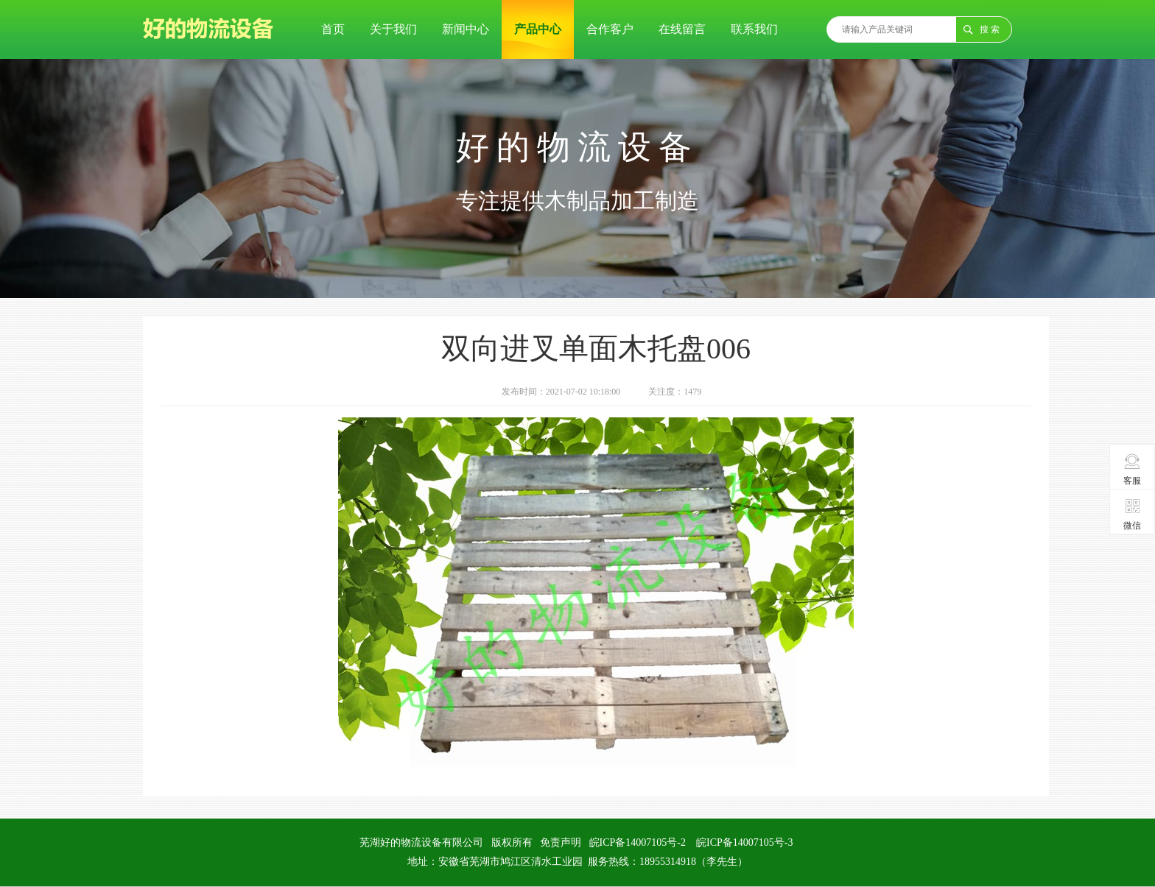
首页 (333, 29)
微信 (1132, 514)
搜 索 (990, 29)
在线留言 (682, 29)
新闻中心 (465, 29)
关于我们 (393, 29)
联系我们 (754, 29)
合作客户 (609, 29)
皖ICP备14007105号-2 (637, 842)
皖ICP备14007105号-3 (744, 842)
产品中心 (537, 29)
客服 (1132, 469)
